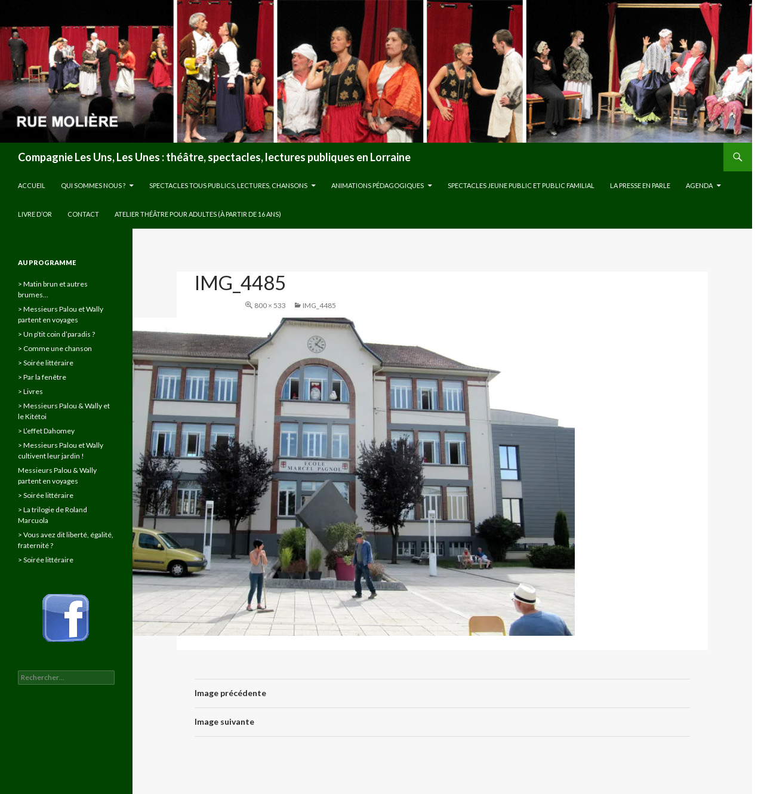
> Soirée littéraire (45, 362)
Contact (83, 214)
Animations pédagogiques (377, 185)
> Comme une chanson (55, 348)
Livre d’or (35, 214)
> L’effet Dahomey (46, 430)
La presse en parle (640, 185)
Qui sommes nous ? (93, 185)
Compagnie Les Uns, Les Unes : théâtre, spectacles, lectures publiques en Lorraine (214, 157)
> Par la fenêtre (42, 377)
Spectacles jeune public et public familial (521, 185)
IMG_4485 (319, 305)
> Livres (30, 391)
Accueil (31, 185)
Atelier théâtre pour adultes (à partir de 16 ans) (198, 214)
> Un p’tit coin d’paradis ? (56, 334)
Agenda (699, 185)
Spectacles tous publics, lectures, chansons (228, 185)
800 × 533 (270, 305)
